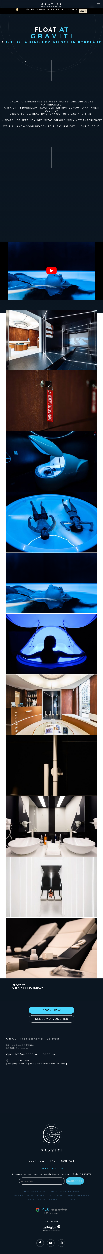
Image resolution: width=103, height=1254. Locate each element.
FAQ (53, 1160)
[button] (51, 1010)
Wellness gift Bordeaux (65, 1191)
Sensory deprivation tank (29, 1195)
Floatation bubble (78, 1195)
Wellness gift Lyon (34, 1191)
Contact (68, 1160)
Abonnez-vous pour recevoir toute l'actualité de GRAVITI (51, 1174)
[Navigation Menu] (98, 4)
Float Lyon (69, 1200)
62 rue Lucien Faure (20, 1045)
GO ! (83, 11)
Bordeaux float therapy (42, 1200)
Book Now (36, 1160)
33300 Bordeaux (17, 1048)
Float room (56, 1195)
